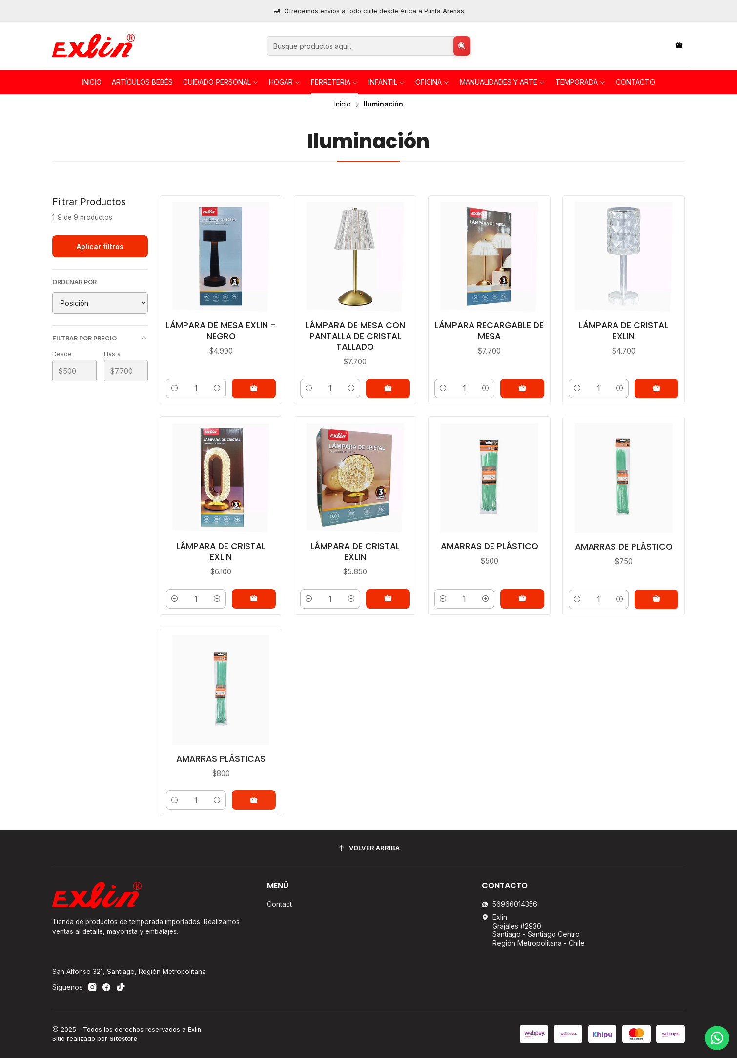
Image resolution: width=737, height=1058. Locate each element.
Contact (279, 904)
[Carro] (679, 46)
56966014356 (509, 904)
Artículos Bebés (142, 82)
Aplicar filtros (100, 246)
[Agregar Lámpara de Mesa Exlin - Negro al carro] (254, 388)
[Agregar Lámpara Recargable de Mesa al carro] (522, 388)
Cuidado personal (221, 82)
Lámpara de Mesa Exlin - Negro (221, 330)
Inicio (92, 82)
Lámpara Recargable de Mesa (489, 330)
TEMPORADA (580, 82)
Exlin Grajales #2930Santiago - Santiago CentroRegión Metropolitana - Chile (533, 930)
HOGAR (285, 82)
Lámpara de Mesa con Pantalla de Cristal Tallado (355, 336)
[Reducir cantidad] (174, 388)
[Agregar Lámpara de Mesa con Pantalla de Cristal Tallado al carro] (388, 388)
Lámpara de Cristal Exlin (623, 330)
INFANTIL (386, 82)
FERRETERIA (334, 82)
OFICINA (432, 82)
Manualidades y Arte (502, 82)
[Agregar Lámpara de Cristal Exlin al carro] (656, 388)
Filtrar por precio (100, 338)
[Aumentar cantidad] (217, 388)
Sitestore (123, 1038)
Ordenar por (74, 282)
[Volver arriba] (368, 848)
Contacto (635, 82)
